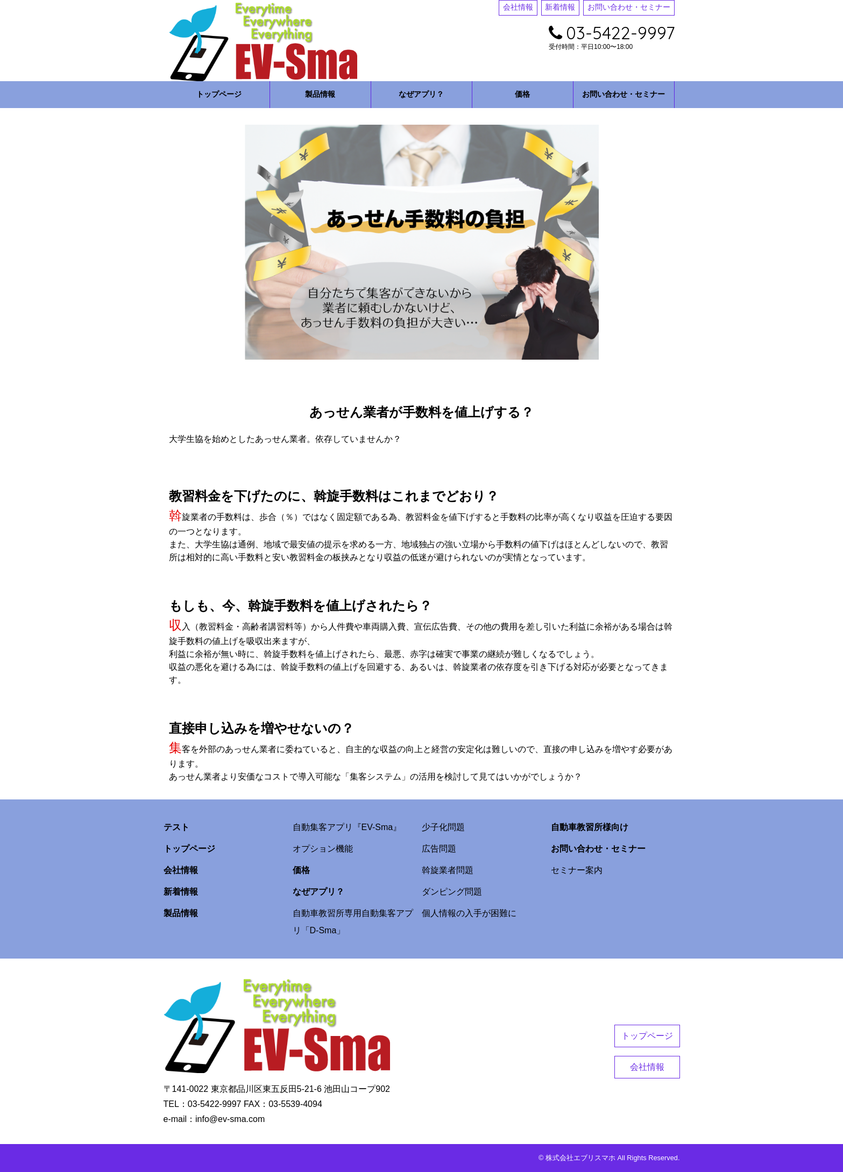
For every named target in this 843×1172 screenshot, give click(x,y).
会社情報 (518, 7)
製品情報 (320, 94)
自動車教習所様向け (589, 827)
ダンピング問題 (452, 891)
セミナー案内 (577, 870)
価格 (522, 94)
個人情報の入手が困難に (469, 913)
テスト (176, 827)
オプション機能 (323, 848)
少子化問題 (443, 827)
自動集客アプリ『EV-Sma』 (347, 827)
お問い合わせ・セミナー (628, 7)
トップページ (219, 94)
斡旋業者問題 (447, 870)
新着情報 (560, 7)
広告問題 (439, 848)
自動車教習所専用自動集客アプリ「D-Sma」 (353, 922)
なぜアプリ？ (421, 94)
